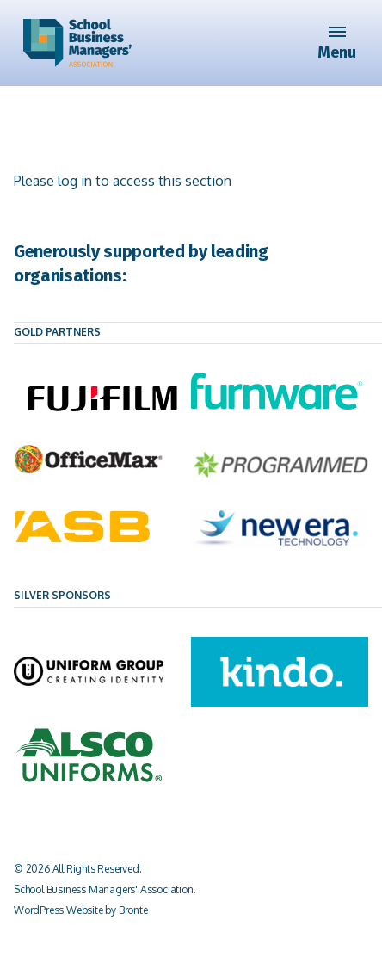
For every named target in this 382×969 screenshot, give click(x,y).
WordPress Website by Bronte (81, 910)
